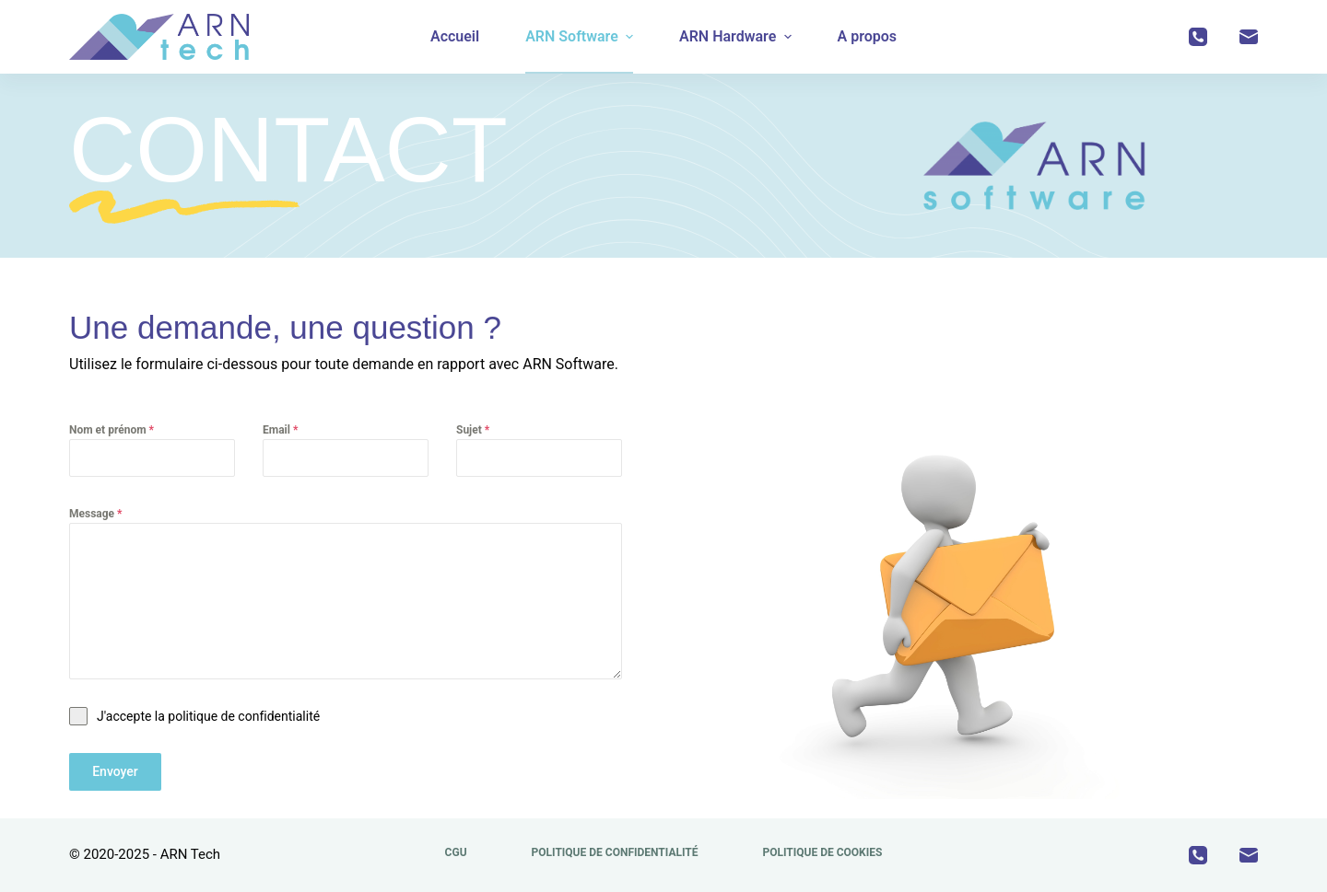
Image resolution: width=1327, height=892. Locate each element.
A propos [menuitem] (868, 36)
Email (280, 429)
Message (96, 513)
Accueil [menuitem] (454, 36)
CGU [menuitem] (456, 852)
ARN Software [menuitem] (581, 36)
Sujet (472, 429)
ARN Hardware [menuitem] (737, 36)
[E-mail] (1248, 37)
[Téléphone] (1198, 37)
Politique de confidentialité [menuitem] (615, 852)
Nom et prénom (111, 429)
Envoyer (115, 771)
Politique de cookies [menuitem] (822, 852)
